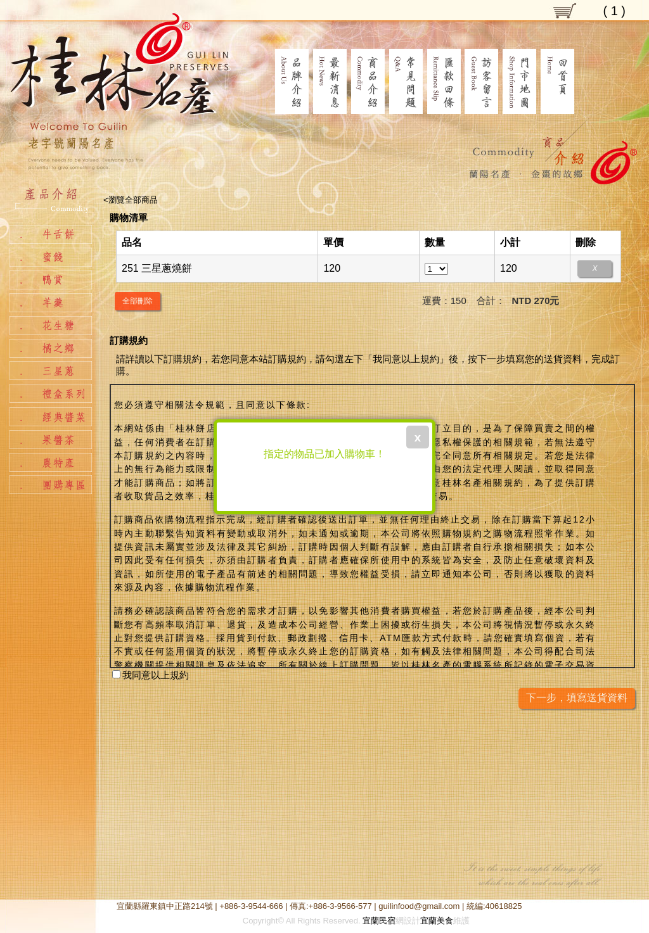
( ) (614, 11)
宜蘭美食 (436, 920)
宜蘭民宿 (379, 920)
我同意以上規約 (150, 675)
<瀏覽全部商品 (130, 200)
